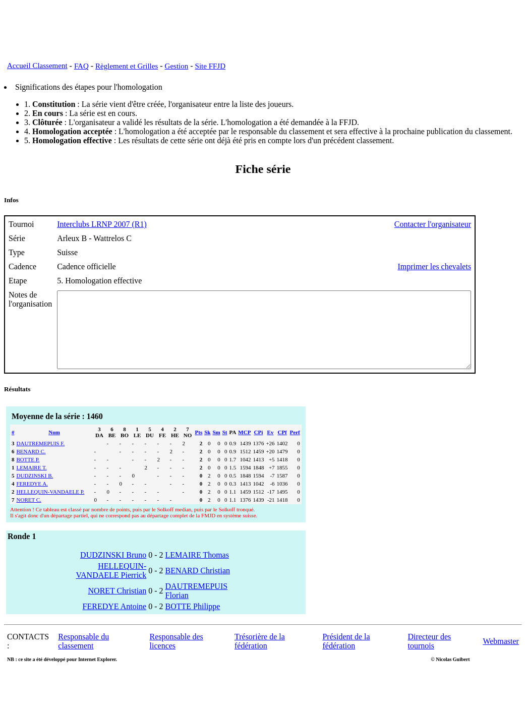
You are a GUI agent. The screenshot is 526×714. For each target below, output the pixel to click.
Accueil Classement (37, 66)
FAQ (81, 66)
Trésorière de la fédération (260, 656)
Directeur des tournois (429, 656)
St (224, 447)
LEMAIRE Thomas (197, 570)
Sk (207, 447)
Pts (199, 447)
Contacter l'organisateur (483, 224)
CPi (258, 447)
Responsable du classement (83, 656)
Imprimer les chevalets (484, 266)
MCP (244, 447)
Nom (54, 447)
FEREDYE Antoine (115, 621)
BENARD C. (31, 466)
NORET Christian (117, 606)
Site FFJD (210, 66)
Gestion (177, 66)
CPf (281, 447)
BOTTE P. (28, 474)
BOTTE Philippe (192, 621)
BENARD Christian (197, 585)
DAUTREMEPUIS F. (41, 458)
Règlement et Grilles (126, 66)
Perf (295, 447)
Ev (270, 447)
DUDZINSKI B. (35, 491)
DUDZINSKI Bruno (113, 570)
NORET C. (29, 515)
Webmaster (501, 656)
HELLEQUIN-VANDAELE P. (51, 507)
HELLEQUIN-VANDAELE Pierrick (111, 585)
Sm (216, 447)
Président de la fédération (346, 656)
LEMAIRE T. (32, 483)
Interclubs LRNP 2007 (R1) (102, 224)
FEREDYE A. (32, 499)
